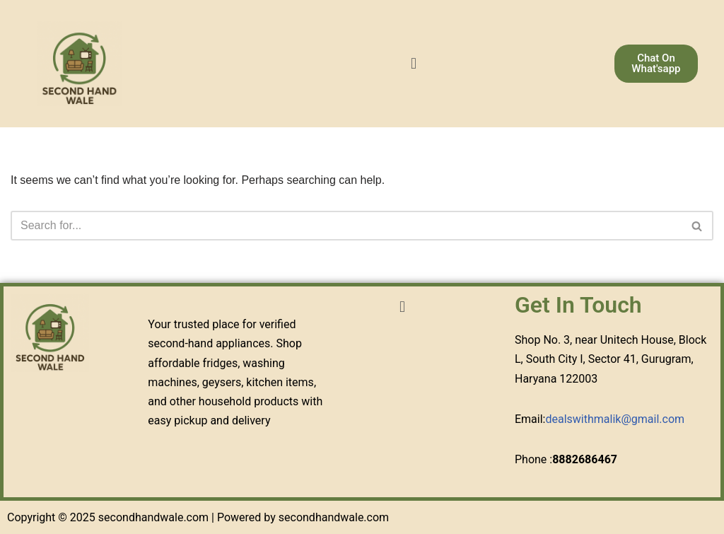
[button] (413, 63)
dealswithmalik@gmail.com (614, 419)
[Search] (346, 225)
